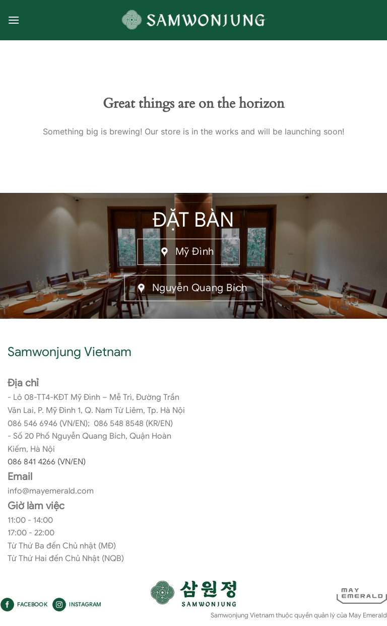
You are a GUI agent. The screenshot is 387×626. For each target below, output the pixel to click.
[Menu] (14, 20)
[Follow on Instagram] (59, 605)
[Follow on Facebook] (7, 605)
